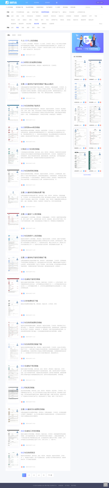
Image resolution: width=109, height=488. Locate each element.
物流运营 (91, 19)
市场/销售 (71, 12)
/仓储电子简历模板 (29, 366)
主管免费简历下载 (29, 301)
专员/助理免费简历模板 (31, 322)
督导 (42, 19)
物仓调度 (28, 23)
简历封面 (73, 7)
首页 (27, 2)
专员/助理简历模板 (29, 171)
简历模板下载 (19, 7)
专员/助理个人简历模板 (31, 236)
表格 (23, 27)
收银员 (24, 19)
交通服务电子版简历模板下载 (33, 257)
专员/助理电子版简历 (30, 106)
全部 (12, 12)
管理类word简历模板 (30, 127)
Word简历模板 (29, 7)
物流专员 (75, 19)
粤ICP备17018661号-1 (51, 485)
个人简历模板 (9, 7)
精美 (28, 27)
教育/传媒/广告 (56, 12)
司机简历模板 (27, 388)
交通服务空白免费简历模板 (33, 409)
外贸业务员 (30, 16)
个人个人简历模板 (29, 41)
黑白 (38, 27)
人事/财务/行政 (81, 12)
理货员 (62, 19)
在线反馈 (60, 485)
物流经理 (83, 19)
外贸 (23, 16)
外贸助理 (76, 16)
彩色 (44, 27)
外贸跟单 (38, 16)
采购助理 (45, 16)
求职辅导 (47, 2)
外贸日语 (53, 16)
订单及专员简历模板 (30, 149)
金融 (28, 12)
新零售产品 (54, 19)
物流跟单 (13, 23)
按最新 (14, 35)
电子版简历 (49, 7)
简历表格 (65, 7)
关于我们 (67, 485)
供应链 (68, 19)
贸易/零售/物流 (45, 12)
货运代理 (36, 23)
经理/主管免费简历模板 (31, 62)
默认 (9, 35)
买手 (90, 16)
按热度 (19, 35)
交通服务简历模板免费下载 (33, 192)
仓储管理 (51, 23)
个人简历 (57, 7)
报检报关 (44, 23)
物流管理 (21, 23)
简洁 (17, 27)
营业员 (13, 19)
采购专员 (61, 16)
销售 (30, 19)
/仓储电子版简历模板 (30, 279)
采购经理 (84, 16)
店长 (19, 19)
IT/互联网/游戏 (20, 12)
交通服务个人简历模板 (31, 214)
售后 (47, 19)
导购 (96, 16)
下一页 (50, 475)
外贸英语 (68, 16)
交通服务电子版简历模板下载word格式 (37, 84)
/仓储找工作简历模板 (30, 431)
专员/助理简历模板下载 (31, 344)
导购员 (36, 19)
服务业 (64, 12)
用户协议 (73, 485)
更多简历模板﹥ (88, 174)
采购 (17, 16)
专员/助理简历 (28, 453)
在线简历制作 (40, 7)
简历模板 (36, 2)
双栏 (33, 27)
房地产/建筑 (35, 12)
